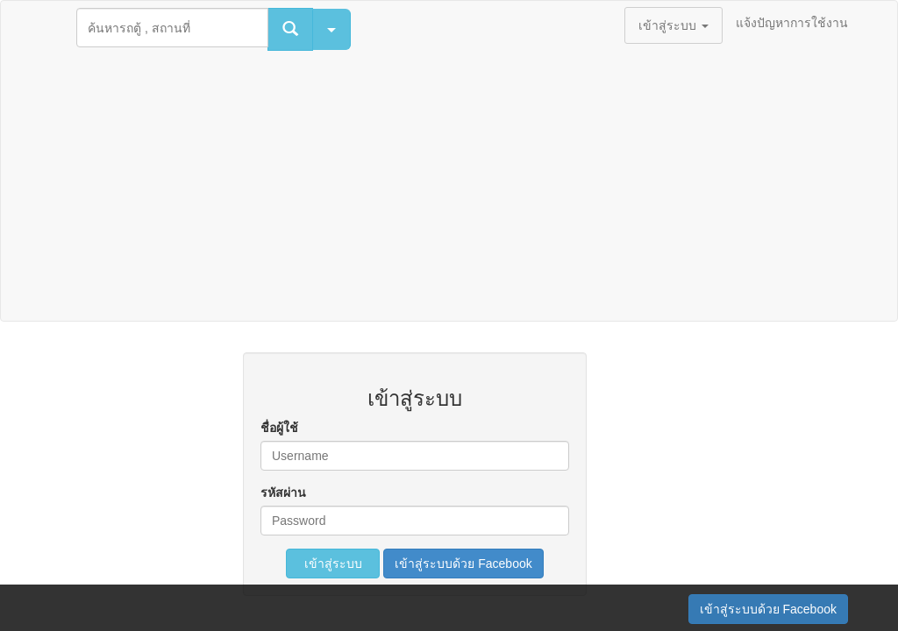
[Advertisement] (449, 189)
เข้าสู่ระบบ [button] (673, 25)
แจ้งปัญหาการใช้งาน (792, 23)
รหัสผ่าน (283, 493)
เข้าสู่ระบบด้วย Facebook (463, 564)
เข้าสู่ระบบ (333, 564)
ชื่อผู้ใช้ (279, 428)
